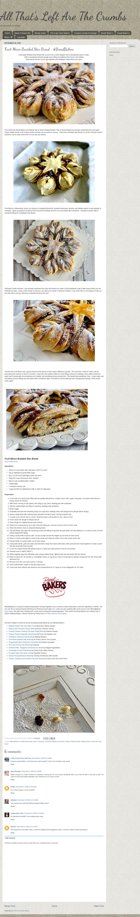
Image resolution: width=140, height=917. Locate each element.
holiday (67, 741)
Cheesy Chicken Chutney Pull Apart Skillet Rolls (26, 631)
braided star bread (26, 741)
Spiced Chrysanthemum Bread (20, 656)
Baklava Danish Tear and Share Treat (22, 626)
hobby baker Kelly (17, 813)
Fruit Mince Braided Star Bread (20, 639)
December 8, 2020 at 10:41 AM (26, 786)
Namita (13, 826)
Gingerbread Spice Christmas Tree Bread (24, 642)
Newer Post (9, 906)
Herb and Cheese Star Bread (19, 645)
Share (111, 55)
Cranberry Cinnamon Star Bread (20, 637)
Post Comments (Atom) (21, 911)
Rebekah (14, 800)
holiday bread (85, 741)
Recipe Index (40, 33)
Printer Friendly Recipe (11, 461)
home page (9, 611)
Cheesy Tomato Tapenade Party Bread (23, 634)
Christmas (41, 741)
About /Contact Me (22, 33)
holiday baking (75, 741)
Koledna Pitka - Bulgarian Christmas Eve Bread (26, 648)
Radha (13, 786)
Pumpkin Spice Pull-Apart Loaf (20, 653)
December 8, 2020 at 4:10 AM (42, 758)
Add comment (10, 838)
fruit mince (61, 741)
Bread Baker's (123, 33)
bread (35, 741)
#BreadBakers (14, 741)
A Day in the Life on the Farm (21, 758)
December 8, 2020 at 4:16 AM (31, 771)
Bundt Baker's (107, 33)
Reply (13, 764)
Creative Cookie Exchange (85, 33)
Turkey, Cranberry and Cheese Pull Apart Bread (26, 658)
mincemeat (94, 741)
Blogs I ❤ (8, 37)
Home (7, 33)
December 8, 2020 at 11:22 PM (27, 826)
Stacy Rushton (16, 771)
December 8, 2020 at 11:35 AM (28, 800)
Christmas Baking (51, 741)
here (53, 609)
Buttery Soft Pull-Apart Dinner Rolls (21, 629)
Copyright (21, 37)
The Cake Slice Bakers (60, 33)
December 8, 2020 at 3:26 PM (34, 813)
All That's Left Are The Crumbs (63, 16)
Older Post (99, 906)
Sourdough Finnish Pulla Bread (20, 650)
